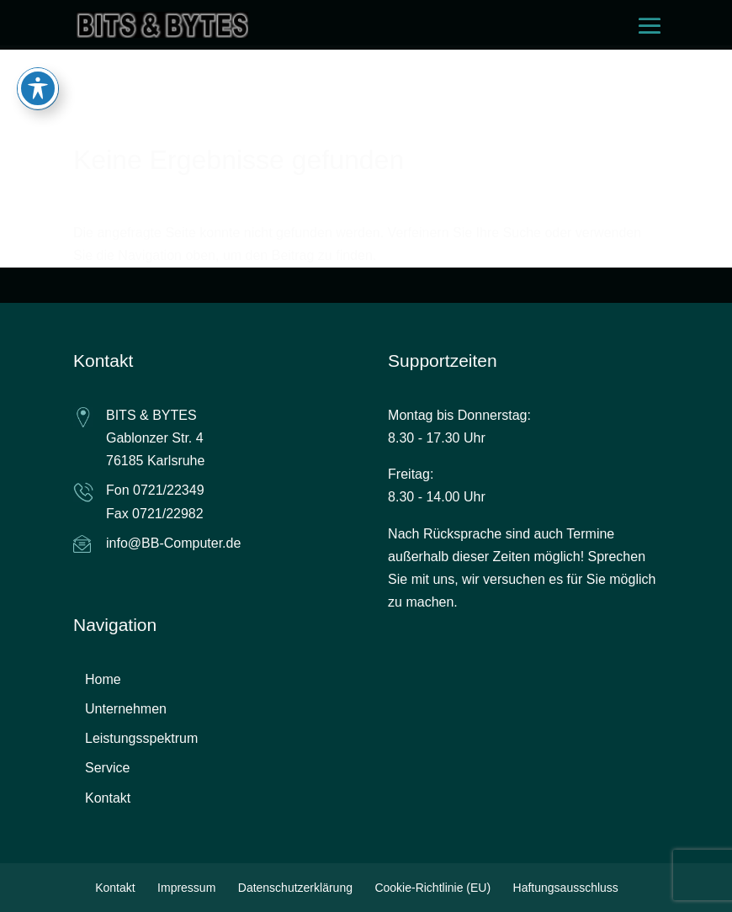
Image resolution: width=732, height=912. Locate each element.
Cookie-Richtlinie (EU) (432, 887)
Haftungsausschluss (565, 887)
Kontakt (107, 798)
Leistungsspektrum (141, 738)
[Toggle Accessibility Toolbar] (38, 67)
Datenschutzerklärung (295, 887)
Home (103, 679)
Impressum (186, 887)
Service (107, 768)
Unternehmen (126, 709)
